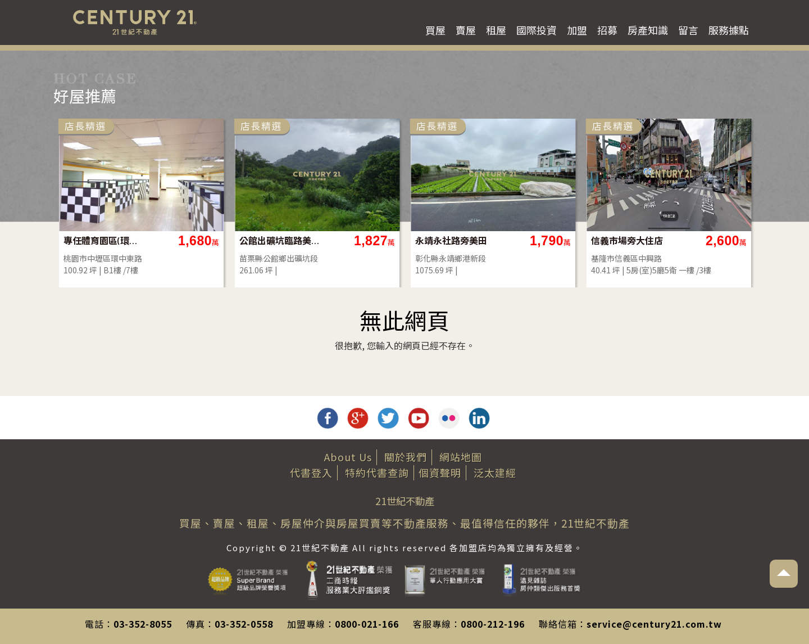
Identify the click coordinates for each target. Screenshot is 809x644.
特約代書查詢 (377, 472)
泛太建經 (495, 472)
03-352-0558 (244, 624)
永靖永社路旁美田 (590, 240)
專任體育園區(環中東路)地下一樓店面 (243, 240)
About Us (348, 456)
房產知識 (648, 29)
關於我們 (405, 456)
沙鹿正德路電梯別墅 (66, 240)
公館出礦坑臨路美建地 (419, 240)
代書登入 (311, 472)
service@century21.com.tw (654, 624)
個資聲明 (440, 472)
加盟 (577, 29)
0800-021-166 (367, 624)
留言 (688, 29)
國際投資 (536, 29)
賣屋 (466, 29)
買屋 (435, 29)
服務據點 (728, 29)
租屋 (496, 29)
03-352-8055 (142, 624)
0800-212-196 (493, 624)
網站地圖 (460, 456)
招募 (607, 29)
